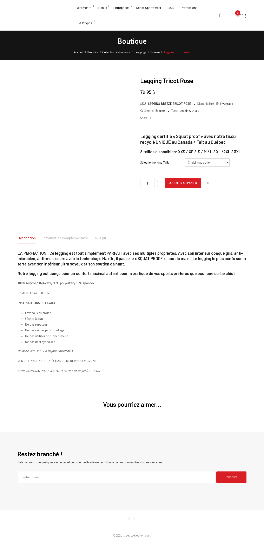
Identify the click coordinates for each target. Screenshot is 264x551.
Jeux (173, 9)
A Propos (85, 28)
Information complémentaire (70, 244)
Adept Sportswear (150, 9)
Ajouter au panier (185, 190)
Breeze (160, 117)
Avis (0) (109, 244)
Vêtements (83, 9)
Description (28, 244)
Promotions (191, 9)
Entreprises (122, 9)
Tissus (102, 9)
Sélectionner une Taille (155, 169)
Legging (185, 117)
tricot (195, 117)
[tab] (28, 245)
